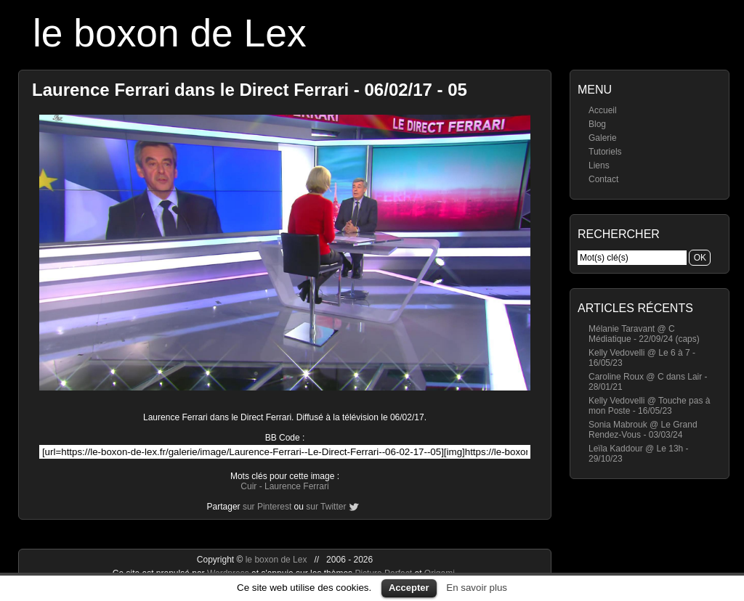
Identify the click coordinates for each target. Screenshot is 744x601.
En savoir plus (476, 587)
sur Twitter (326, 507)
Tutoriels (605, 152)
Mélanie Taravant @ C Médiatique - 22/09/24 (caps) (644, 334)
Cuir (248, 486)
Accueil (603, 110)
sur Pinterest (267, 507)
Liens (599, 165)
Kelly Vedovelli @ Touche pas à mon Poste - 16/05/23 (649, 406)
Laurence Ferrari (296, 486)
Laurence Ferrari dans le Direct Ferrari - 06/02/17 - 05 (249, 89)
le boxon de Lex (170, 33)
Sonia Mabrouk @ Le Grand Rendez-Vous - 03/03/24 (643, 430)
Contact (603, 179)
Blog (597, 124)
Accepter (409, 587)
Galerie (603, 138)
